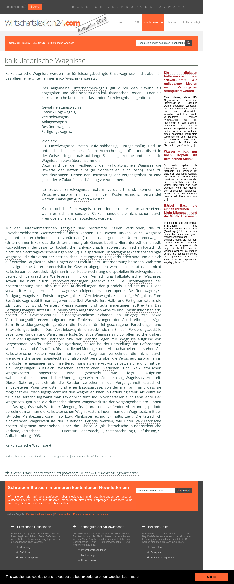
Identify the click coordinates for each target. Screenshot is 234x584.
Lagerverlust (63, 300)
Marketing (23, 547)
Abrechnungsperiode (143, 406)
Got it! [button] (211, 576)
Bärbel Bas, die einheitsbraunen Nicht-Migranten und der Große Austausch (180, 211)
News (172, 22)
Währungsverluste (61, 334)
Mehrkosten (67, 310)
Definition (23, 552)
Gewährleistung (43, 314)
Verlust (109, 368)
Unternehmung (69, 242)
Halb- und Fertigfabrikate (129, 300)
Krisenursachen (62, 514)
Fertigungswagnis (20, 295)
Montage (89, 348)
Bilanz (156, 285)
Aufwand (81, 199)
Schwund (33, 305)
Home (117, 22)
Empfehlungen (14, 6)
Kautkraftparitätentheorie (39, 514)
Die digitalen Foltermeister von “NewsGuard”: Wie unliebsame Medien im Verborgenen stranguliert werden (180, 82)
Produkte (85, 261)
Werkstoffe (94, 300)
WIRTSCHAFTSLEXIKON (31, 43)
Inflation (108, 247)
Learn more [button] (130, 576)
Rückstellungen (83, 285)
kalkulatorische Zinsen (107, 456)
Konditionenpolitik (27, 557)
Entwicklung (89, 247)
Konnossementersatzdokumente (90, 514)
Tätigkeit (68, 228)
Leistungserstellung (95, 256)
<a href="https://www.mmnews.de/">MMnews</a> (21, 152)
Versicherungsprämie (60, 194)
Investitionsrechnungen (92, 550)
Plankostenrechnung (92, 416)
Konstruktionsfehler (141, 310)
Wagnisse (41, 73)
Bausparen (154, 552)
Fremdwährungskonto (160, 557)
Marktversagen (87, 555)
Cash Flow (154, 547)
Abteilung (56, 261)
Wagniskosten (17, 372)
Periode (91, 421)
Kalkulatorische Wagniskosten (53, 456)
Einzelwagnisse (122, 73)
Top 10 (134, 22)
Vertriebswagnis (98, 295)
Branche (90, 339)
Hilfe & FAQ (191, 22)
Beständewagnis (142, 290)
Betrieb (54, 339)
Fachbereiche (153, 22)
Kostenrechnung (126, 194)
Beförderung (150, 343)
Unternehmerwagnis (89, 87)
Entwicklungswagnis (59, 295)
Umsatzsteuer (87, 560)
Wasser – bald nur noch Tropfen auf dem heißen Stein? (180, 155)
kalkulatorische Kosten (61, 97)
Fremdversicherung (58, 218)
